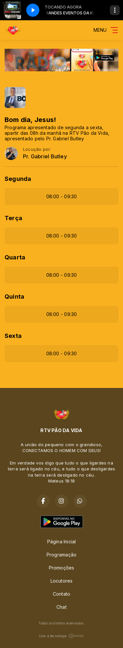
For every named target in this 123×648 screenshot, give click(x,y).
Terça (13, 218)
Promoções (61, 567)
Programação (61, 554)
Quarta (15, 257)
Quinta (14, 296)
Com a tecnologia (61, 636)
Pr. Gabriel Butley (45, 156)
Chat (61, 607)
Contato (61, 594)
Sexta (13, 335)
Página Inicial (61, 541)
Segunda (18, 178)
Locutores (62, 581)
